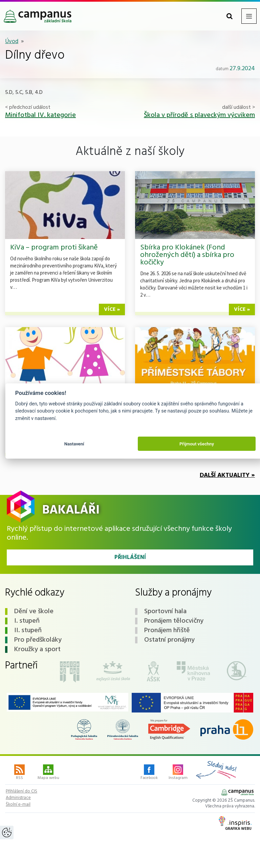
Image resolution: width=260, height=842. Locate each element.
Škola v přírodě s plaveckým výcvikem (199, 115)
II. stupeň (28, 630)
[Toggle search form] (229, 16)
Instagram (178, 772)
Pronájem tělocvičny (173, 621)
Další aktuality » (227, 475)
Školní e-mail (18, 804)
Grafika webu (235, 824)
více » (112, 309)
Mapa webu (48, 772)
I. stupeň (27, 621)
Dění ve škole (33, 611)
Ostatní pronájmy (169, 640)
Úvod (11, 41)
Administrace (18, 798)
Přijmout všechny (196, 443)
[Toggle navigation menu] (249, 16)
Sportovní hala (165, 611)
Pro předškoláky (38, 640)
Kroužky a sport (37, 649)
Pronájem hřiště (167, 630)
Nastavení (74, 443)
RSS (19, 772)
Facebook (149, 772)
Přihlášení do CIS (21, 791)
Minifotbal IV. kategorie (40, 115)
